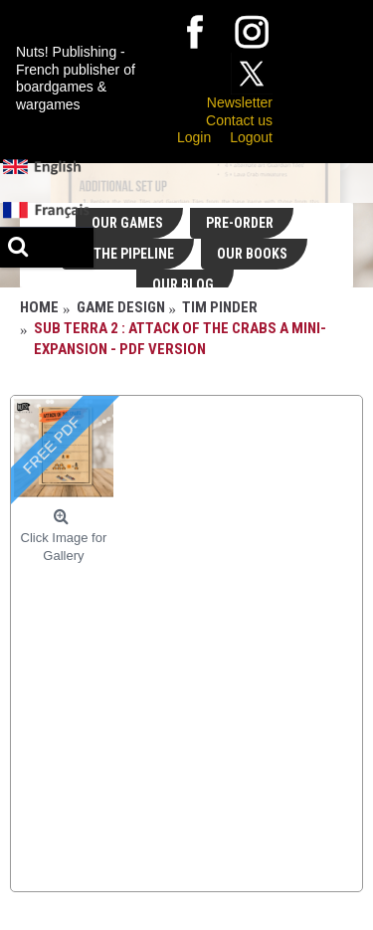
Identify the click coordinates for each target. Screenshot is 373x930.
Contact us (239, 120)
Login (194, 137)
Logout (251, 137)
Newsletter (240, 102)
